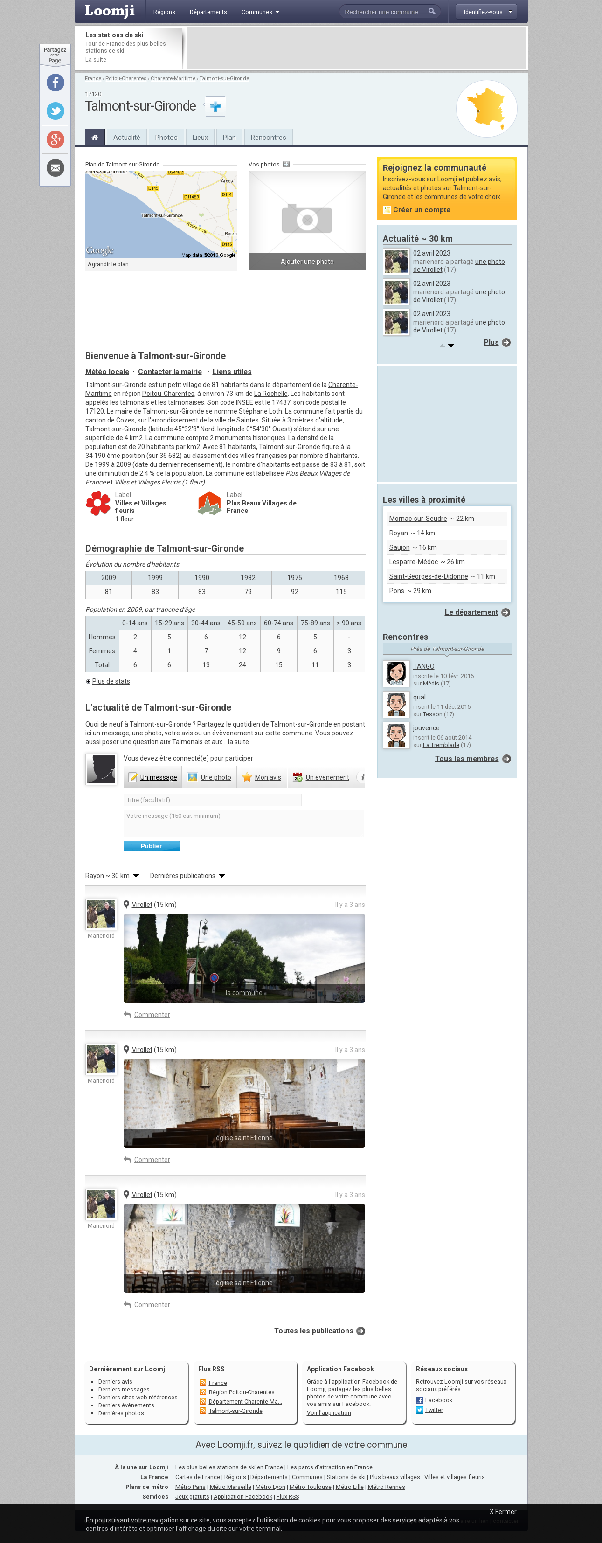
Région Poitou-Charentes (242, 1392)
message (158, 777)
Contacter (170, 371)
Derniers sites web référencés (138, 1397)
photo (216, 777)
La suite (95, 59)
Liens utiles (232, 371)
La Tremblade (441, 744)
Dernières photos (121, 1413)
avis (268, 777)
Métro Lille (350, 1486)
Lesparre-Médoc (413, 562)
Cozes (125, 420)
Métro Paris (190, 1486)
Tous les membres (467, 758)
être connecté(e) (184, 758)
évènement (327, 777)
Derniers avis (115, 1381)
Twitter (434, 1409)
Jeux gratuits (192, 1496)
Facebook (438, 1400)
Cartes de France (197, 1477)
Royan (398, 533)
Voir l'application (329, 1412)
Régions (235, 1477)
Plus (491, 342)
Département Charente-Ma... (245, 1401)
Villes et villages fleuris (454, 1477)
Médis (431, 683)
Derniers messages (124, 1389)
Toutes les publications (313, 1331)
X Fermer (503, 1511)
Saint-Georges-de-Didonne (428, 576)
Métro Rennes (386, 1486)
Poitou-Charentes (125, 79)
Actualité (126, 137)
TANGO (424, 666)
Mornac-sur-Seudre (418, 518)
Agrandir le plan (108, 264)
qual (419, 697)
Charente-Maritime (173, 79)
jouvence (426, 728)
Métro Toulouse (311, 1486)
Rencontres (268, 137)
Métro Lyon (270, 1486)
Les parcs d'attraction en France (330, 1467)
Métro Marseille (230, 1486)
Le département (471, 612)
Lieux (200, 137)
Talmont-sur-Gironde (224, 79)
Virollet (142, 904)
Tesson (433, 714)
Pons (396, 591)
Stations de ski (346, 1477)
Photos (166, 137)
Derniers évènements (126, 1405)
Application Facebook (243, 1496)
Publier (151, 846)
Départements (269, 1477)
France (93, 79)
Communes (307, 1477)
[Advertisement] (356, 48)
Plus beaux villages (395, 1477)
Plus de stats (111, 681)
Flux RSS (211, 1369)
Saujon (399, 547)
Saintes (247, 420)
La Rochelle (271, 393)
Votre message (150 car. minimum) (244, 823)
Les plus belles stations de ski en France (229, 1467)
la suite (238, 742)
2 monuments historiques (247, 438)
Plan (229, 137)
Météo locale (107, 371)
